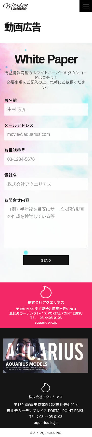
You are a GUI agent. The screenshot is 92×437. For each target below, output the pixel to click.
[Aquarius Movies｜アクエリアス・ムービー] (15, 6)
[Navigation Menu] (85, 6)
